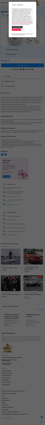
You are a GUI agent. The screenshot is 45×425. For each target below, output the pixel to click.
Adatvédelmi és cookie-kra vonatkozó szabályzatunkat (22, 23)
